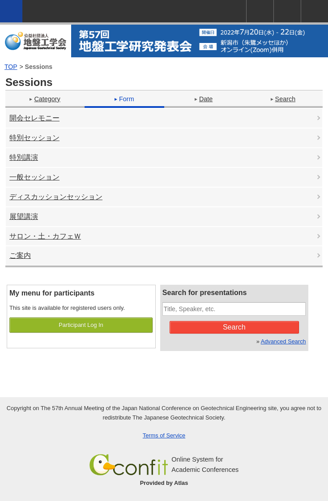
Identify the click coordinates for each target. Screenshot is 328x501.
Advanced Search (283, 341)
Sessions (38, 66)
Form (124, 99)
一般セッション (34, 177)
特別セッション (34, 137)
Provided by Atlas (164, 483)
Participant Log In (81, 324)
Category (45, 99)
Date (204, 99)
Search (283, 99)
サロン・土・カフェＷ (45, 236)
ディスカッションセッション (55, 197)
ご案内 (20, 255)
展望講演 (23, 216)
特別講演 (23, 157)
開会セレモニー (34, 118)
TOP (10, 66)
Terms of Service (164, 435)
